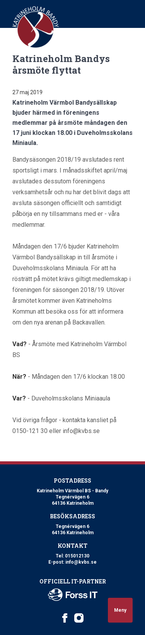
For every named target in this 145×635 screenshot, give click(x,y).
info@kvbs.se (81, 562)
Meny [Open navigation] (120, 610)
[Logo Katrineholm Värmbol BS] (35, 27)
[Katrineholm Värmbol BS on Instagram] (79, 618)
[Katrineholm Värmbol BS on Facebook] (65, 618)
